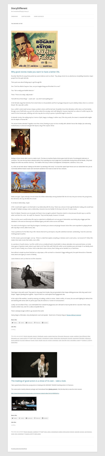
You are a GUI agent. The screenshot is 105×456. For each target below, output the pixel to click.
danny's (35, 336)
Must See (54, 336)
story (68, 340)
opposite (77, 432)
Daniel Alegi (14, 342)
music (36, 340)
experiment (76, 338)
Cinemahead (14, 16)
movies (33, 340)
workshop (20, 434)
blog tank (30, 336)
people (40, 340)
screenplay (55, 340)
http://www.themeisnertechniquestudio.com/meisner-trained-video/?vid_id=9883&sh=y (35, 393)
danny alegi (37, 434)
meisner (72, 432)
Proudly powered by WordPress (19, 448)
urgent (78, 340)
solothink (76, 336)
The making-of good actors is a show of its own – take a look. (38, 381)
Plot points (60, 336)
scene (12, 434)
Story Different (83, 336)
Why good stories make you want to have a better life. (35, 71)
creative (51, 338)
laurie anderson (15, 340)
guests (46, 336)
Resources (66, 336)
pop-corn (45, 340)
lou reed (22, 340)
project (50, 340)
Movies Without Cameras (74, 315)
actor (34, 338)
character (39, 338)
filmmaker (82, 338)
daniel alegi (57, 338)
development (64, 338)
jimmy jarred (66, 432)
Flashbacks (41, 336)
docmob (70, 338)
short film (64, 340)
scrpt (60, 340)
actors (49, 432)
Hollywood (88, 338)
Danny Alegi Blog (39, 16)
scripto (71, 336)
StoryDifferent (19, 8)
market (50, 336)
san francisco (88, 432)
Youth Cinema (23, 338)
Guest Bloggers (26, 16)
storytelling (73, 340)
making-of (27, 340)
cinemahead (45, 338)
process (82, 432)
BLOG (25, 336)
